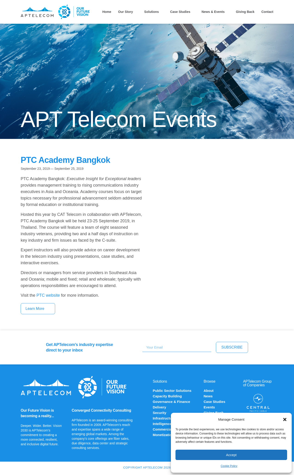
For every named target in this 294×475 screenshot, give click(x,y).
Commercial (162, 429)
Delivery (159, 407)
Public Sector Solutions (172, 391)
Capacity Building (167, 396)
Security (159, 413)
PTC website (48, 295)
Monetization (163, 435)
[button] (285, 419)
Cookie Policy (229, 466)
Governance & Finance (171, 402)
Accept (231, 455)
